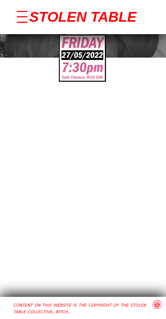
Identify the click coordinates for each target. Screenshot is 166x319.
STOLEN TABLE (82, 17)
